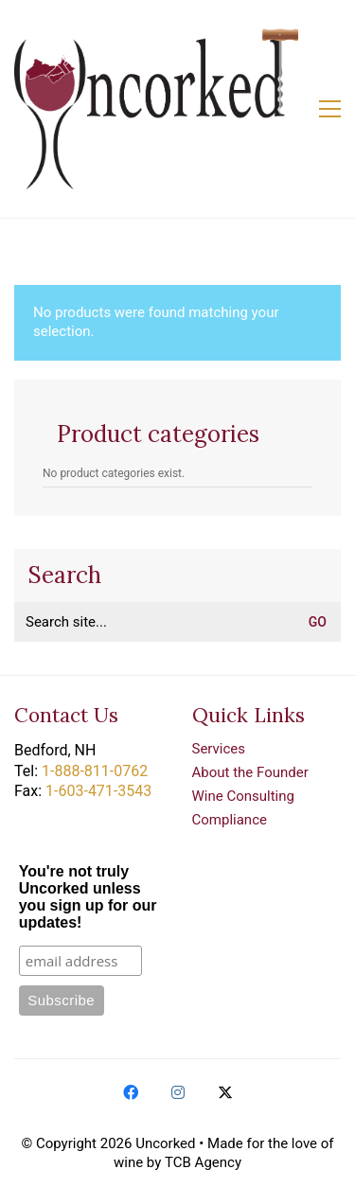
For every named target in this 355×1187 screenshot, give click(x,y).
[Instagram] (178, 1092)
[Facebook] (131, 1092)
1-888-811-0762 (95, 771)
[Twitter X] (225, 1092)
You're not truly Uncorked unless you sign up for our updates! (88, 896)
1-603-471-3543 (98, 791)
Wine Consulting (243, 796)
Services (219, 748)
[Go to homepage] (156, 108)
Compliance (229, 819)
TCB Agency (203, 1162)
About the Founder (250, 772)
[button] (330, 109)
